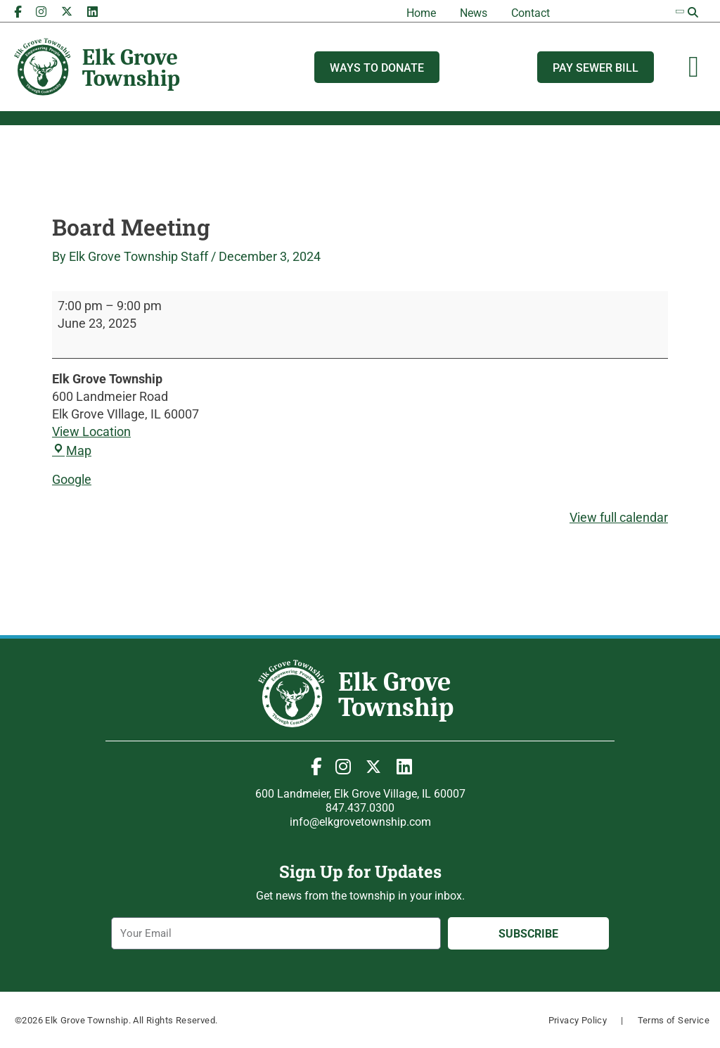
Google (71, 479)
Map (71, 450)
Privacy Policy (578, 1020)
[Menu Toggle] (693, 67)
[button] (693, 12)
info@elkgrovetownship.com (360, 822)
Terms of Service (673, 1020)
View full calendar (619, 517)
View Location (91, 431)
